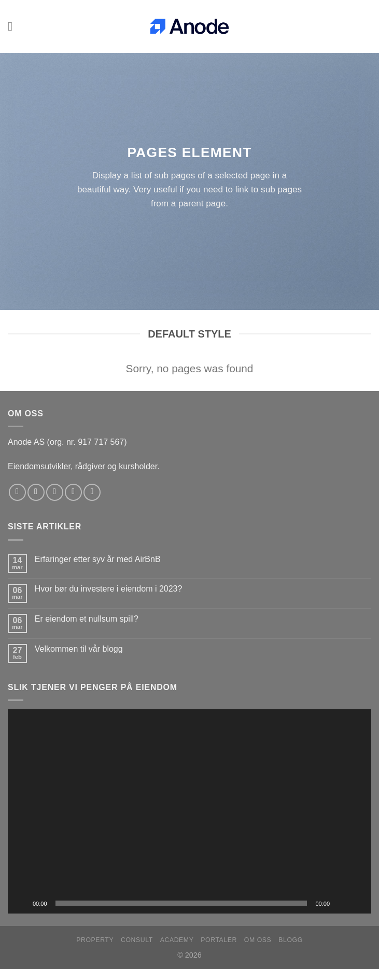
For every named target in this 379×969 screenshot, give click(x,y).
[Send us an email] (73, 492)
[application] (189, 811)
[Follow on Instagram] (36, 492)
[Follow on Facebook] (17, 492)
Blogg (290, 940)
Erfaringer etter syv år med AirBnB (98, 559)
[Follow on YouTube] (92, 492)
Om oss (258, 940)
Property (95, 940)
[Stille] (341, 903)
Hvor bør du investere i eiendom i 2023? (109, 588)
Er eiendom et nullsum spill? (86, 618)
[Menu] (14, 26)
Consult (137, 940)
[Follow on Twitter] (54, 492)
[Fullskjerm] (358, 903)
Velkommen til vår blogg (79, 648)
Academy (177, 940)
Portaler (219, 940)
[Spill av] (21, 903)
